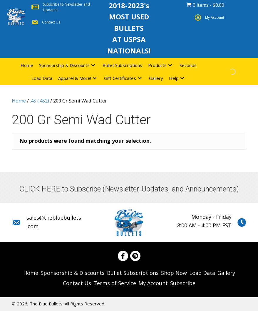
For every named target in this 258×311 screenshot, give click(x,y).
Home (19, 100)
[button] (93, 65)
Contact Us (51, 22)
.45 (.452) (39, 100)
